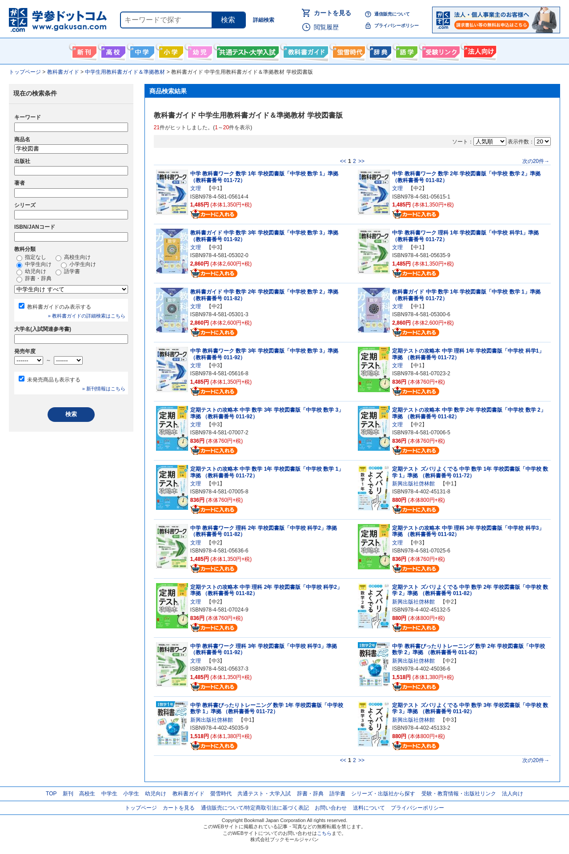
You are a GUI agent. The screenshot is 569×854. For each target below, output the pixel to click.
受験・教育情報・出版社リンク (458, 793)
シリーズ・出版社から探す (383, 793)
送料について (369, 808)
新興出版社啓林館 (413, 484)
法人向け (479, 50)
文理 (195, 188)
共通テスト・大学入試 (246, 50)
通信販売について (392, 14)
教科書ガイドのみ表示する (59, 307)
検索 (228, 20)
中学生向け (141, 50)
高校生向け (112, 50)
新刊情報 (83, 50)
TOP (51, 793)
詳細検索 (263, 20)
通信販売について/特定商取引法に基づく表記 (255, 808)
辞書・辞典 (34, 278)
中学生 (109, 793)
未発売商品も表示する (53, 380)
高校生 (87, 793)
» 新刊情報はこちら (103, 388)
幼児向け (198, 50)
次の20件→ (535, 161)
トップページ (141, 808)
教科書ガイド (304, 50)
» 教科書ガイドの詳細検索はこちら (86, 315)
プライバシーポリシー (396, 25)
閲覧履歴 (326, 27)
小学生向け (170, 50)
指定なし (31, 257)
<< (343, 161)
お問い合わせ (331, 808)
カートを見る (332, 12)
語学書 (406, 50)
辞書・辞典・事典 (379, 50)
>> (361, 161)
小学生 (131, 793)
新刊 (68, 793)
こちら (324, 833)
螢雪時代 (347, 50)
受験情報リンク (440, 50)
